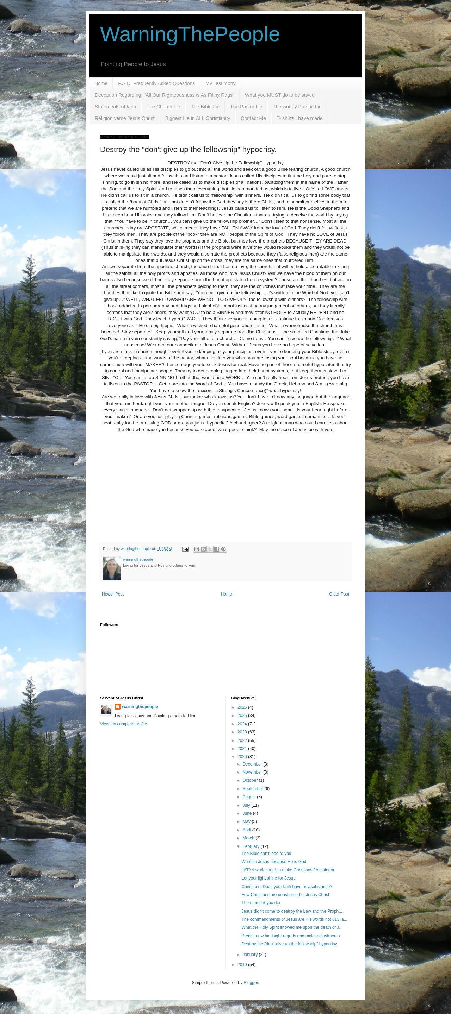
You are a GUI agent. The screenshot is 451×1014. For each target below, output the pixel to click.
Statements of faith (115, 106)
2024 (242, 724)
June (247, 813)
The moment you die (260, 902)
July (246, 805)
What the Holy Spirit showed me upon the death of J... (291, 927)
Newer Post (113, 594)
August (249, 796)
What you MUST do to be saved (280, 95)
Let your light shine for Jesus (268, 878)
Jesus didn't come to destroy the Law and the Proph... (291, 911)
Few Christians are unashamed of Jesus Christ (285, 894)
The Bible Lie (205, 106)
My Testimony (220, 83)
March (248, 838)
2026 (242, 707)
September (253, 788)
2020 (242, 756)
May (247, 821)
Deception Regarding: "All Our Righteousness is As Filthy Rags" (164, 95)
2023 (242, 732)
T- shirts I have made (300, 118)
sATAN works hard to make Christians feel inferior (287, 870)
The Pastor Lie (246, 106)
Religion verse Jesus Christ (125, 118)
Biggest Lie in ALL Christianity (197, 118)
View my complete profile (123, 724)
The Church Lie (163, 106)
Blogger (250, 982)
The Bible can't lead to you (266, 853)
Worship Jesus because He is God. (274, 861)
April (247, 829)
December (252, 764)
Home (100, 83)
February (251, 846)
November (252, 772)
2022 (242, 740)
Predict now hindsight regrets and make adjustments (290, 935)
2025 (242, 715)
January (250, 954)
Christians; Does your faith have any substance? (286, 886)
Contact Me (253, 118)
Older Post (339, 594)
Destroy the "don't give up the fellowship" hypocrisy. (289, 943)
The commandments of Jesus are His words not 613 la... (294, 919)
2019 (242, 964)
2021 (242, 748)
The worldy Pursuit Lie (297, 106)
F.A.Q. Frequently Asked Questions (156, 83)
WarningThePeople (190, 34)
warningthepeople (140, 706)
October (250, 780)
